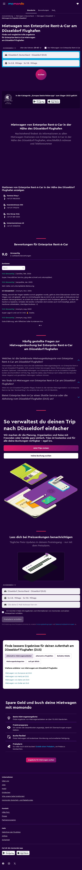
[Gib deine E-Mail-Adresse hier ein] (43, 604)
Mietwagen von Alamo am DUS (17, 680)
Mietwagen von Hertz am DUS (17, 676)
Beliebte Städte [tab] (63, 656)
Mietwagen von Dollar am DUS (17, 683)
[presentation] (53, 101)
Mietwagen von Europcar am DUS (18, 673)
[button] (4, 3)
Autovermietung (7, 16)
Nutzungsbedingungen (44, 624)
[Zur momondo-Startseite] (16, 3)
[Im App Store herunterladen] (53, 102)
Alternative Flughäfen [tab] (44, 656)
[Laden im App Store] (23, 853)
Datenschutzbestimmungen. (65, 624)
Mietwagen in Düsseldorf (45, 16)
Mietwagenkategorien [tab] (15, 661)
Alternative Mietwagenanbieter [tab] (19, 656)
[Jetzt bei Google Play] (39, 102)
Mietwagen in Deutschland (25, 16)
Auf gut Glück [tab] (33, 661)
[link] (41, 448)
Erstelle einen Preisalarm (45, 746)
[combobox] (9, 48)
